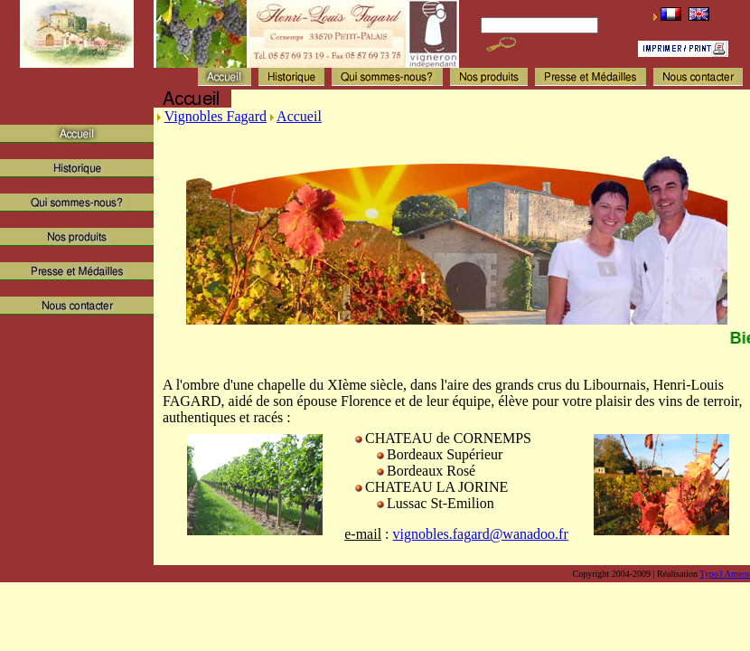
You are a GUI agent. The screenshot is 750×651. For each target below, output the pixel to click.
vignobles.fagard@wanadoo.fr (480, 534)
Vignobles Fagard (215, 116)
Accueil (299, 116)
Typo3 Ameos (724, 574)
